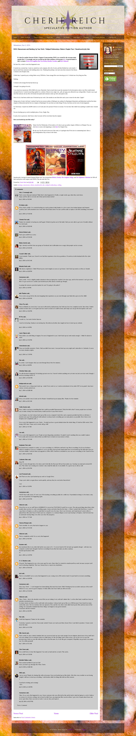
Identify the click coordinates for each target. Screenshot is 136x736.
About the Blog (25, 37)
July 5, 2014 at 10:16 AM (25, 567)
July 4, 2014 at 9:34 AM (25, 528)
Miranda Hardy (23, 266)
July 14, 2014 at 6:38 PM (25, 687)
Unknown (21, 505)
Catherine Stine (23, 459)
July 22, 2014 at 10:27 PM (26, 701)
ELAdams (22, 205)
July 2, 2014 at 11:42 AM (25, 248)
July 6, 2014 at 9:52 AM (25, 591)
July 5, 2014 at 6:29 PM (25, 578)
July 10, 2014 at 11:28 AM (25, 667)
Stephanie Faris (23, 445)
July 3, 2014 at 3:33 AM (25, 439)
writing (59, 185)
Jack (20, 573)
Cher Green (22, 649)
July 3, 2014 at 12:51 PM (25, 468)
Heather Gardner (52, 61)
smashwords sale (40, 185)
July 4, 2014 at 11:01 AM (25, 538)
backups (20, 185)
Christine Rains (23, 371)
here (64, 59)
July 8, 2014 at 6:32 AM (25, 654)
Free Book (76, 37)
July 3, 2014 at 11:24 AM (25, 454)
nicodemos (71, 729)
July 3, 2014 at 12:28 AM (25, 390)
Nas (20, 360)
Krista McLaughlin (31, 61)
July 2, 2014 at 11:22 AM (25, 226)
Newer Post (18, 713)
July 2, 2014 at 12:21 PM (25, 271)
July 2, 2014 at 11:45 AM (25, 260)
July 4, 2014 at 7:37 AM (25, 517)
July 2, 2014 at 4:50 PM (25, 340)
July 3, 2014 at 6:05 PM (25, 499)
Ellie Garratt (22, 633)
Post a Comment (22, 705)
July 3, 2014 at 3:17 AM (25, 426)
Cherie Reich (118, 47)
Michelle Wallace (24, 660)
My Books (67, 37)
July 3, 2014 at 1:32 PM (25, 486)
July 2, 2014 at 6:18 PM (25, 365)
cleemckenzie (23, 345)
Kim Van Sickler (42, 61)
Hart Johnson (64, 61)
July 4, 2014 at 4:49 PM (25, 555)
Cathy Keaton (23, 407)
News (58, 37)
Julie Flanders (23, 293)
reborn (32, 185)
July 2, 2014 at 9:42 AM (25, 213)
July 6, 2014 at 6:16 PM (25, 611)
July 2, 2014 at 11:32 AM (25, 237)
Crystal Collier (23, 254)
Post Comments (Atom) (28, 717)
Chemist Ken (22, 219)
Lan (20, 432)
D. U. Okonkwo (23, 561)
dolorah (21, 396)
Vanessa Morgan (24, 523)
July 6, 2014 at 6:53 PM (25, 627)
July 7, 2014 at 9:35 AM (25, 643)
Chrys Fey (22, 304)
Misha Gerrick (23, 243)
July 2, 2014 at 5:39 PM (25, 354)
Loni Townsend (23, 474)
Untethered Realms (98, 37)
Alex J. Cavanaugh (24, 192)
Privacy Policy (38, 37)
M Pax (21, 317)
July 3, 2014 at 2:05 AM (25, 401)
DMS (20, 673)
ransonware (26, 185)
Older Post (94, 713)
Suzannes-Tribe (30, 550)
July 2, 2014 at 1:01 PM (25, 287)
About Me (50, 37)
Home (15, 37)
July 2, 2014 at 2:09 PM (25, 298)
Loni (20, 484)
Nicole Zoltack (23, 232)
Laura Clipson (23, 333)
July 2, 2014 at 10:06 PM (25, 378)
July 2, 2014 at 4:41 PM (25, 327)
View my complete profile (111, 59)
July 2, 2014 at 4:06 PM (25, 311)
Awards (86, 37)
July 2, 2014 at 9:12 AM (25, 199)
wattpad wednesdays (51, 185)
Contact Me (112, 37)
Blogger (84, 729)
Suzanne (21, 544)
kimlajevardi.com (24, 383)
